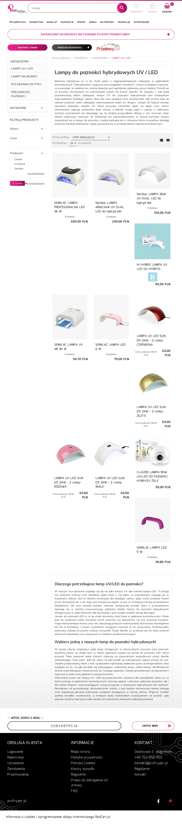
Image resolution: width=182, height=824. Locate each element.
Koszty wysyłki (82, 769)
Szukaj (17, 183)
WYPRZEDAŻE (141, 22)
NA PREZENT (107, 22)
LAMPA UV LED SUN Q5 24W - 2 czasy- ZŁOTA (151, 411)
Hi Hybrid (19, 164)
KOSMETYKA (36, 22)
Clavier (18, 159)
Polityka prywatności (86, 757)
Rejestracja (15, 757)
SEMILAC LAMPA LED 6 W (110, 347)
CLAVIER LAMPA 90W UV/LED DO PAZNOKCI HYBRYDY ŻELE (152, 477)
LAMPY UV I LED (22, 68)
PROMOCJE (124, 22)
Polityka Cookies (83, 763)
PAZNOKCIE (67, 22)
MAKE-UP (52, 22)
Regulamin (78, 774)
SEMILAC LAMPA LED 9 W (152, 549)
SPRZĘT (81, 22)
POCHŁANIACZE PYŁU (26, 84)
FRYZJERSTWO (17, 22)
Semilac (19, 168)
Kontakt (140, 774)
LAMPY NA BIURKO (24, 76)
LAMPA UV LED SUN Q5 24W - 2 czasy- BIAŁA (109, 482)
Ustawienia (15, 763)
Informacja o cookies (20, 817)
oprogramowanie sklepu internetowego (66, 817)
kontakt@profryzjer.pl (151, 763)
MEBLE (93, 22)
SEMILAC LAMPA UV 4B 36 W (68, 347)
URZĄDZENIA (19, 61)
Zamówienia (16, 769)
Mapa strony (80, 752)
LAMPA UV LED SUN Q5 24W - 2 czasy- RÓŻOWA (68, 482)
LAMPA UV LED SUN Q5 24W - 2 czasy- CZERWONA (151, 340)
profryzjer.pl (16, 801)
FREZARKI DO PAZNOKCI (20, 94)
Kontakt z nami (27, 47)
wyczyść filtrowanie (35, 173)
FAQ (74, 791)
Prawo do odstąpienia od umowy (89, 783)
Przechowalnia (18, 774)
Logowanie (15, 752)
